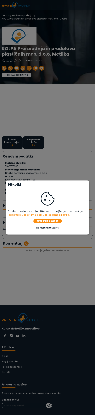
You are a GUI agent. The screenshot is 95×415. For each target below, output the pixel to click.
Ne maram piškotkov (47, 227)
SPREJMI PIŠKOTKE (47, 221)
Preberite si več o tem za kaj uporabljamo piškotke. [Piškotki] (39, 215)
